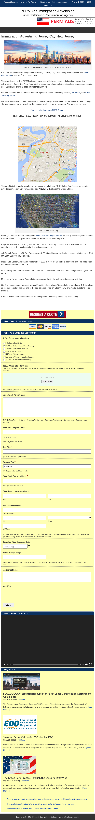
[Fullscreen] (90, 664)
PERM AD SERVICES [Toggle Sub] (11, 30)
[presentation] (22, 593)
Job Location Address (12, 505)
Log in (76, 816)
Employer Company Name (14, 427)
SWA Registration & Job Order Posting (19, 346)
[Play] (4, 664)
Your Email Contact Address (15, 476)
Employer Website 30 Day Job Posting (19, 357)
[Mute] (86, 664)
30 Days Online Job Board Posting (18, 360)
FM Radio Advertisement (14, 354)
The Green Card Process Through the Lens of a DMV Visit (35, 777)
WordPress (68, 816)
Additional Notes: (10, 570)
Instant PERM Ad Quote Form (49, 236)
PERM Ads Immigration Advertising (47, 11)
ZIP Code (6, 529)
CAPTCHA (7, 586)
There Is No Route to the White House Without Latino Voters (32, 808)
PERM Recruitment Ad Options (16, 338)
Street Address (8, 513)
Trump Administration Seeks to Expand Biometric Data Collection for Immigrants (40, 803)
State (50, 521)
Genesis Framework (54, 816)
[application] (47, 641)
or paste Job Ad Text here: (14, 395)
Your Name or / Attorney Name (16, 491)
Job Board (75, 93)
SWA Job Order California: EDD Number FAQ (28, 737)
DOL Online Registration (14, 343)
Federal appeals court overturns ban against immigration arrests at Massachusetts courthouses (47, 799)
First (5, 499)
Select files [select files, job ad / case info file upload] (47, 381)
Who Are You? (9, 462)
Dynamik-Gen (37, 816)
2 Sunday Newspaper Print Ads (16, 348)
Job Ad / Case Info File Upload (15, 366)
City (4, 521)
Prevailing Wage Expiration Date (16, 542)
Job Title (7, 447)
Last (49, 499)
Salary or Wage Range (12, 552)
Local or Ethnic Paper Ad (14, 351)
